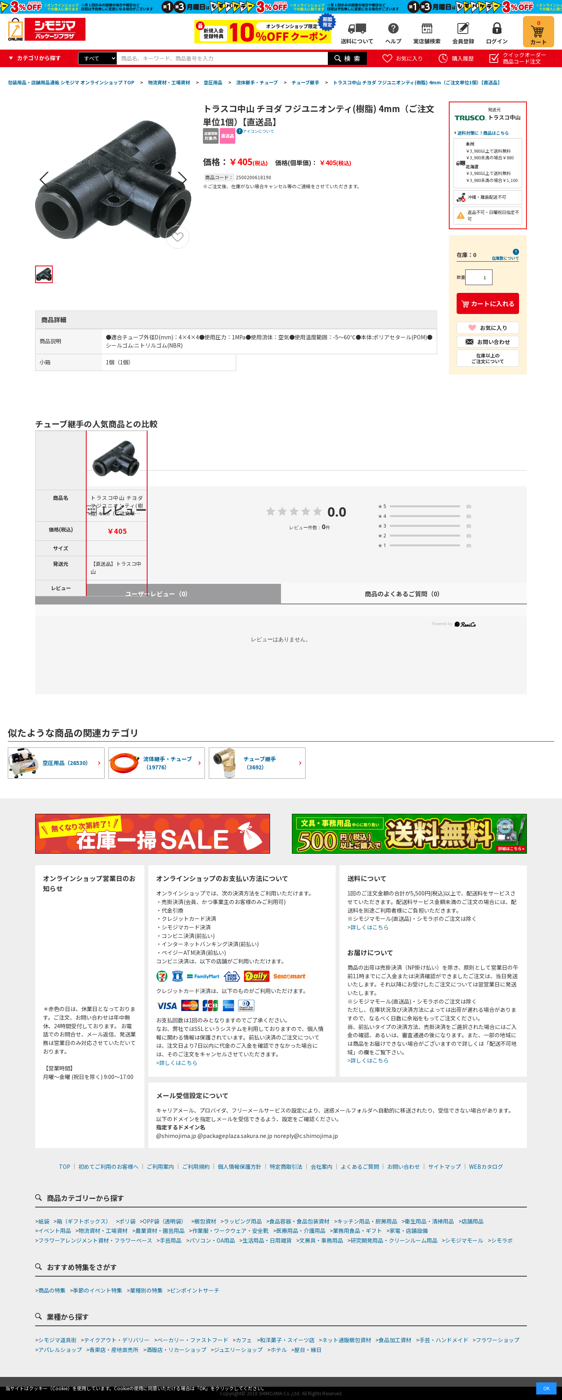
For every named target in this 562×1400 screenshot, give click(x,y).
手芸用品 (170, 1240)
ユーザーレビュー (158, 593)
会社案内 (322, 1166)
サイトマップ (444, 1166)
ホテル (278, 1350)
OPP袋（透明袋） (165, 1221)
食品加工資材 (395, 1340)
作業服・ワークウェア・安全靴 (230, 1230)
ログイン (497, 41)
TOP (64, 1166)
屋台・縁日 (308, 1350)
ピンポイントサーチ (194, 1290)
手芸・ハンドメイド (443, 1340)
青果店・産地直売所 (114, 1350)
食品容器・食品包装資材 (299, 1221)
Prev (44, 179)
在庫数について (505, 258)
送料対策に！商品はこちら (483, 133)
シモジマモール (464, 1240)
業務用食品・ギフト (357, 1230)
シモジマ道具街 (57, 1340)
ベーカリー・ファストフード (192, 1340)
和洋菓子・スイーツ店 (287, 1340)
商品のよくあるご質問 (404, 593)
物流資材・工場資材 (103, 1230)
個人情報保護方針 (239, 1166)
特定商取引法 (286, 1166)
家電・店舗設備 (408, 1230)
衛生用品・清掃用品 (429, 1221)
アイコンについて (258, 131)
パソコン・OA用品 (212, 1240)
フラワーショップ (497, 1340)
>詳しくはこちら (176, 1062)
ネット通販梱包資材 (346, 1340)
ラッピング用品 (243, 1221)
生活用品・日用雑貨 (267, 1240)
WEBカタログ (486, 1166)
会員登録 (463, 41)
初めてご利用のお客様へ (108, 1166)
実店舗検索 (427, 41)
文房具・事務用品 (321, 1240)
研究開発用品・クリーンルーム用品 (394, 1240)
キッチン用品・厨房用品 (367, 1221)
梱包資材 (205, 1221)
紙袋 (43, 1221)
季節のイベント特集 (97, 1290)
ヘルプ (393, 41)
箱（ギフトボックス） (84, 1221)
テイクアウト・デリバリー (116, 1340)
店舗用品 (473, 1221)
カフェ (244, 1340)
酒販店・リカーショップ (176, 1350)
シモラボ (502, 1240)
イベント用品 (54, 1230)
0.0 (337, 512)
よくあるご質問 (360, 1166)
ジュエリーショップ (238, 1350)
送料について (357, 41)
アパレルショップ (60, 1350)
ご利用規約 (196, 1166)
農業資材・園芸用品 (160, 1230)
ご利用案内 (160, 1166)
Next (182, 179)
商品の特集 (52, 1290)
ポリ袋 (127, 1221)
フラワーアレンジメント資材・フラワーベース (95, 1240)
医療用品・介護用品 (300, 1230)
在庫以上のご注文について (487, 358)
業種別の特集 (146, 1290)
